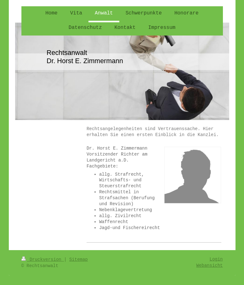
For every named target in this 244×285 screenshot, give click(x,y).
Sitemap (78, 259)
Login (216, 259)
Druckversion (42, 259)
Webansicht (209, 265)
